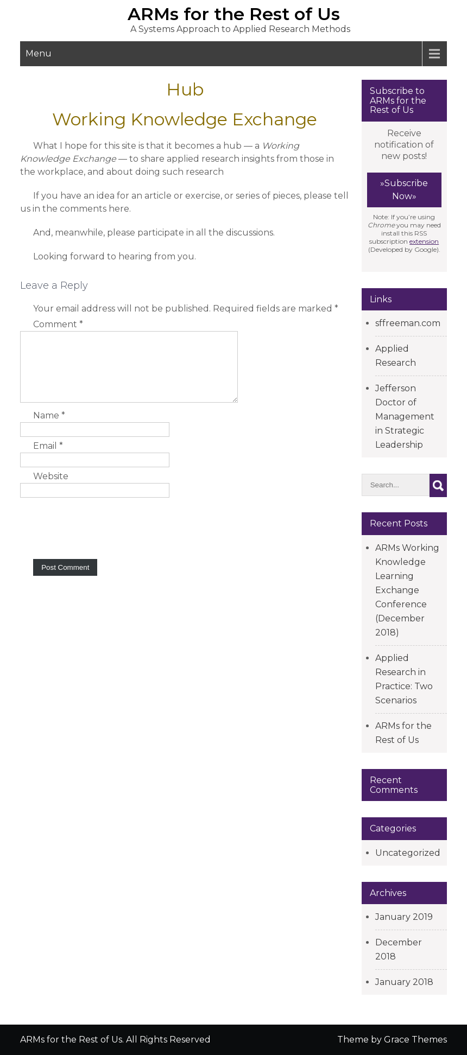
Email (48, 459)
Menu (39, 53)
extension (424, 241)
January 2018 (404, 982)
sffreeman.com (407, 323)
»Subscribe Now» (404, 189)
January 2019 (404, 917)
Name (49, 428)
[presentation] (102, 540)
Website (50, 489)
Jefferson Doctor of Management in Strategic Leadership (404, 416)
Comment (58, 324)
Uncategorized (407, 853)
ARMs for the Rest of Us (234, 13)
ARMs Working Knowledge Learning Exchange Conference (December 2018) (407, 590)
